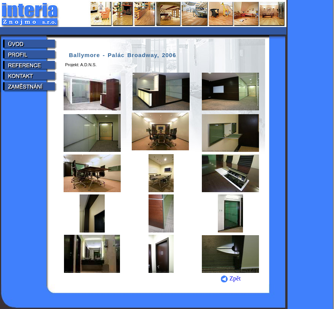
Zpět (231, 278)
